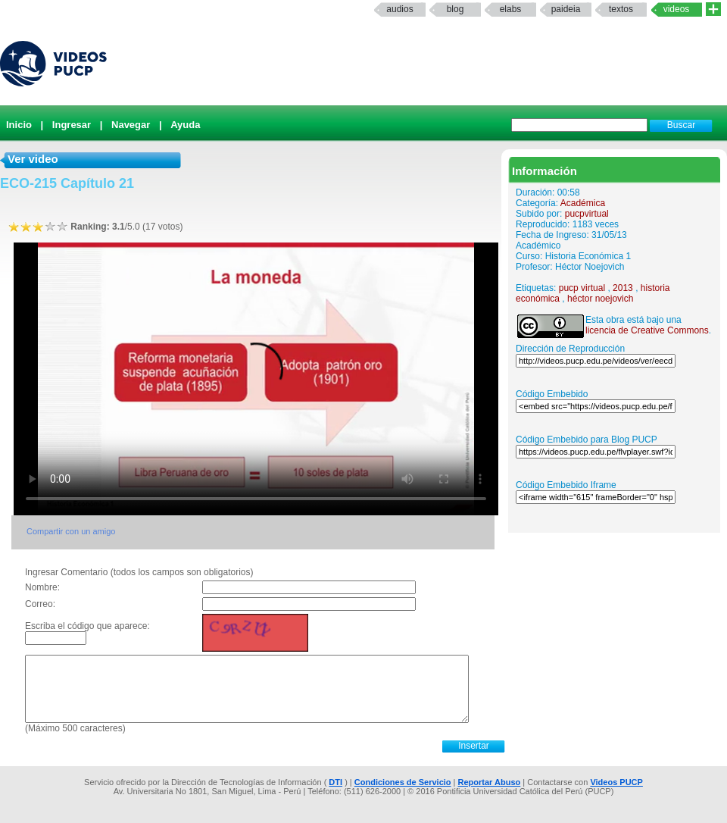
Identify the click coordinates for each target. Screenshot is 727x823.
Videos (676, 9)
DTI (335, 782)
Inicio (19, 124)
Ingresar (71, 124)
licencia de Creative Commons (647, 330)
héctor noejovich (600, 298)
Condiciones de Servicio (402, 782)
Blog (455, 9)
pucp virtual (582, 288)
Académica (582, 203)
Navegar (130, 124)
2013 (623, 288)
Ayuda (185, 124)
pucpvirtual (587, 213)
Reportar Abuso (489, 782)
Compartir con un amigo (71, 531)
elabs (511, 9)
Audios (399, 9)
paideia (566, 9)
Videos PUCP (616, 782)
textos (621, 9)
